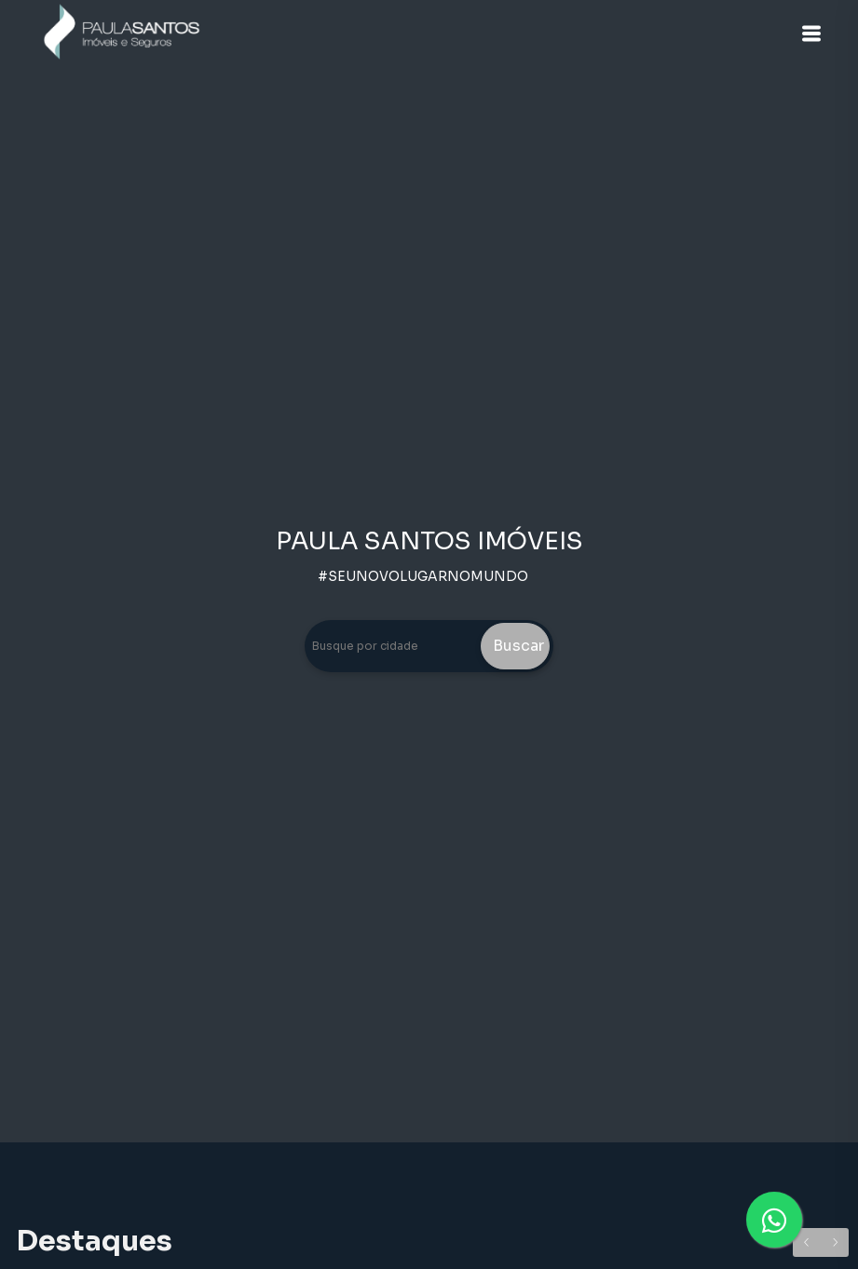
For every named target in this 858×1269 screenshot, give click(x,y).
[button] (811, 33)
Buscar (518, 645)
